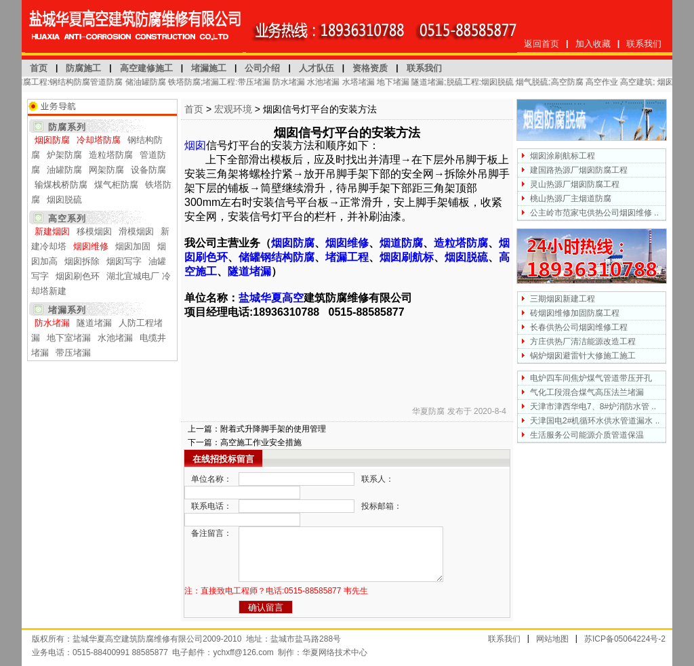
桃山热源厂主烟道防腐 (570, 198)
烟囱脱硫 (64, 199)
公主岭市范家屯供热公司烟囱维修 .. (594, 212)
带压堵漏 (73, 353)
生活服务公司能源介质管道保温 (587, 435)
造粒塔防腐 (111, 155)
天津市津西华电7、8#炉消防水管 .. (593, 406)
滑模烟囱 (136, 231)
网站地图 (552, 639)
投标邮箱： (381, 506)
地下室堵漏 (69, 338)
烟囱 (195, 145)
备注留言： (211, 533)
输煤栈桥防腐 (61, 185)
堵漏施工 (208, 68)
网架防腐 (106, 170)
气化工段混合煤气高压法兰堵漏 (587, 392)
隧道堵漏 (94, 323)
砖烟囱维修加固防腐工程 (574, 313)
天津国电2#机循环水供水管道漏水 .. (594, 420)
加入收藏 (593, 44)
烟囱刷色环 (78, 276)
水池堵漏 (115, 338)
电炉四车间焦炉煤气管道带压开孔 (591, 378)
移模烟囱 (94, 231)
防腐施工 (83, 68)
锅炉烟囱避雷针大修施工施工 (583, 355)
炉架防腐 (64, 155)
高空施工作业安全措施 (261, 442)
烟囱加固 (132, 246)
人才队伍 (316, 68)
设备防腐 (148, 170)
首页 (38, 68)
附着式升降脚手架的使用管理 (273, 429)
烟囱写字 (124, 261)
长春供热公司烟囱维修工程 (579, 327)
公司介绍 (262, 68)
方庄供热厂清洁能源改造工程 (583, 341)
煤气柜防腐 (116, 185)
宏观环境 (233, 109)
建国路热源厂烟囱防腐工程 (579, 170)
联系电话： (211, 506)
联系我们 (643, 44)
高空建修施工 (146, 68)
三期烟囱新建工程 (562, 299)
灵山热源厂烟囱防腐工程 (574, 184)
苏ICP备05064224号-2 (625, 639)
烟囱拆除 (82, 261)
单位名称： (211, 479)
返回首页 (541, 44)
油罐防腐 (64, 170)
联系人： (377, 479)
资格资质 (370, 68)
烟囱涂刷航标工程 (562, 156)
